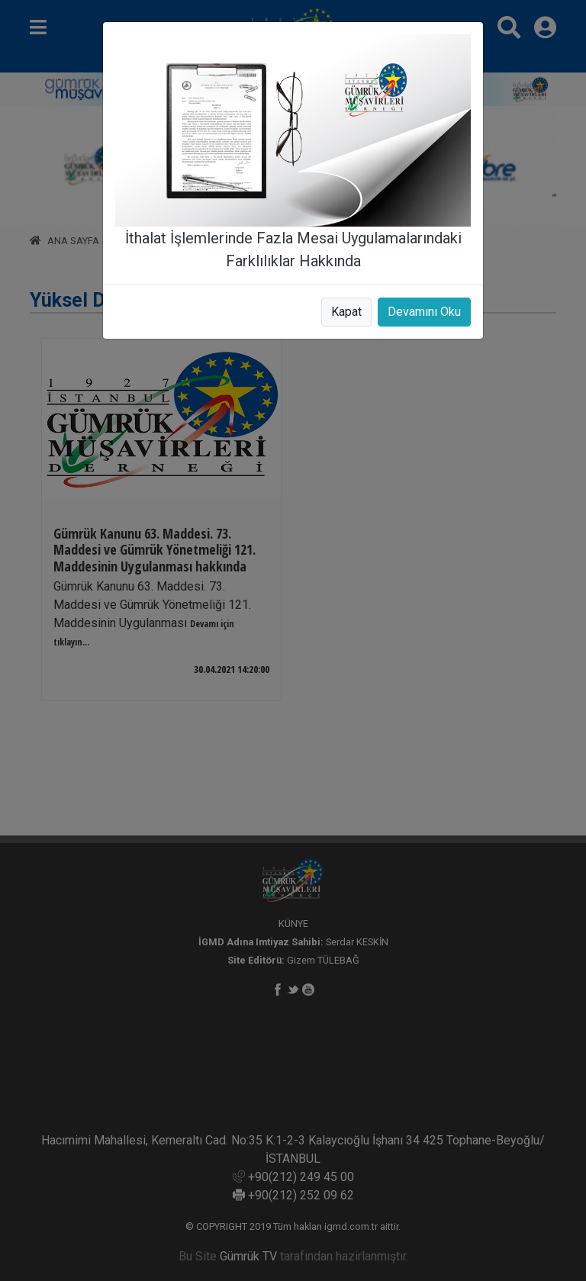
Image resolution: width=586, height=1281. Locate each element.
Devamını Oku (424, 311)
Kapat (346, 311)
